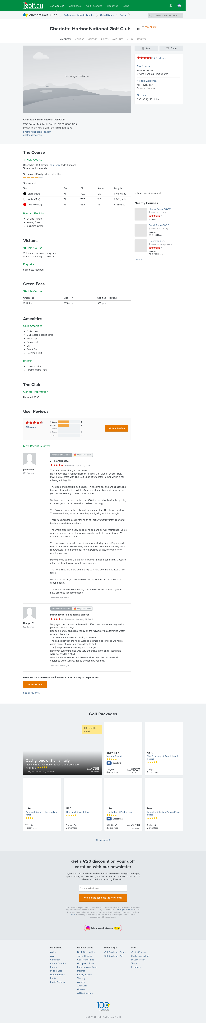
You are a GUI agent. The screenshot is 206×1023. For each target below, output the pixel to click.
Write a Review (117, 428)
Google (65, 597)
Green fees (143, 95)
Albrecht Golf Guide (43, 15)
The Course (143, 66)
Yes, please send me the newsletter (103, 896)
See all (137, 259)
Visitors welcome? (147, 80)
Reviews (30, 427)
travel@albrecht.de (125, 907)
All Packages (102, 839)
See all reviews (31, 691)
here (73, 912)
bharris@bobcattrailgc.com (37, 131)
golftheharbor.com (32, 135)
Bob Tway (55, 165)
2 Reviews (159, 58)
